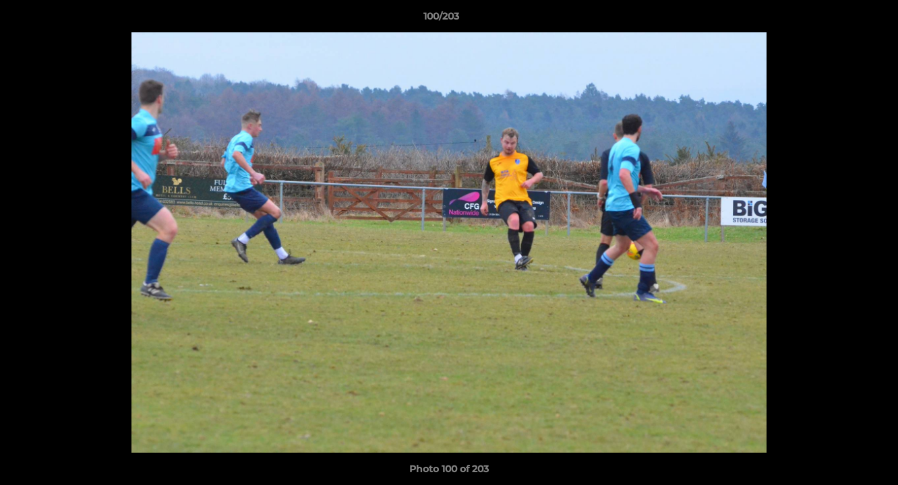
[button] (841, 19)
